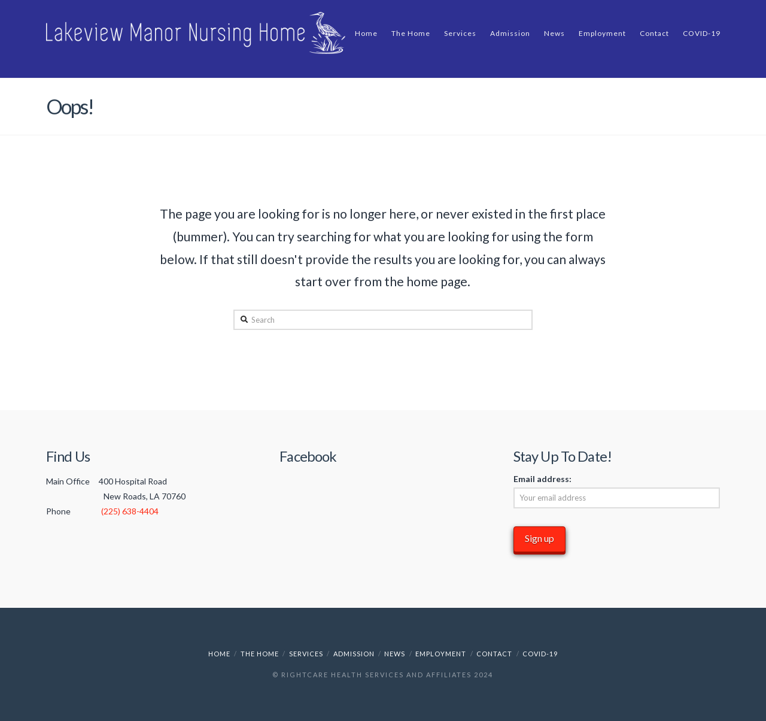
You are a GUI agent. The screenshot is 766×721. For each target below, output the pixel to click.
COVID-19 (540, 654)
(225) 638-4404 (130, 511)
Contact (494, 654)
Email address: (542, 479)
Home (219, 654)
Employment (440, 654)
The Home (260, 654)
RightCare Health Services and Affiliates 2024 (387, 674)
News (394, 654)
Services (306, 654)
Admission (354, 654)
